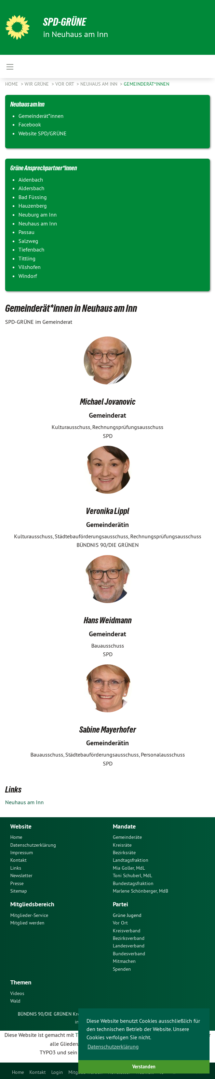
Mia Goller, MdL (129, 868)
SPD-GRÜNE (64, 22)
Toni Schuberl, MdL (132, 875)
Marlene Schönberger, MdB (140, 891)
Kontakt (37, 1072)
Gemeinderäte (127, 837)
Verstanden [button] (144, 1066)
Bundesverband (129, 954)
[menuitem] (18, 1071)
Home (18, 1072)
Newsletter (21, 875)
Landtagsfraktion (130, 860)
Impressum (21, 852)
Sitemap (18, 891)
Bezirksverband (129, 938)
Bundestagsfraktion (133, 883)
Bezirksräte (124, 852)
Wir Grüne (37, 84)
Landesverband (129, 946)
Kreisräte (122, 845)
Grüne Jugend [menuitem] (127, 915)
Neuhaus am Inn (99, 84)
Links (15, 868)
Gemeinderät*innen (146, 84)
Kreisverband (126, 931)
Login (57, 1072)
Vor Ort (65, 84)
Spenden (122, 969)
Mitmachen (124, 961)
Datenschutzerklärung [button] (113, 1046)
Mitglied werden (27, 923)
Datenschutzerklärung (33, 845)
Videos (17, 993)
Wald (15, 1001)
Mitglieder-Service (29, 915)
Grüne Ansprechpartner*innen (43, 168)
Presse (17, 883)
